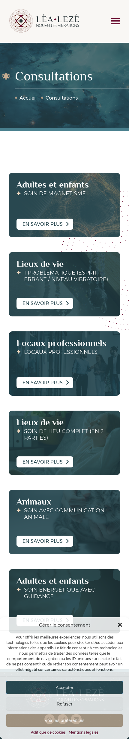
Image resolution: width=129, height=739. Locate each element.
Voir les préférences (65, 720)
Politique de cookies (48, 732)
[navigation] (115, 21)
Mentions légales (83, 732)
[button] (120, 625)
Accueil (28, 98)
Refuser (65, 703)
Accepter (64, 687)
